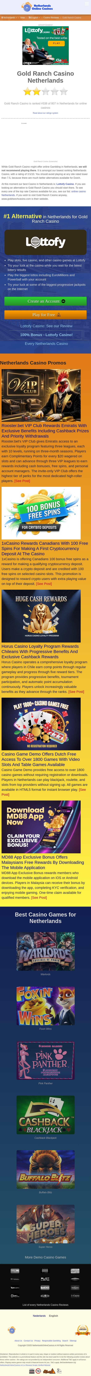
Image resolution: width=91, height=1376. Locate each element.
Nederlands (39, 1316)
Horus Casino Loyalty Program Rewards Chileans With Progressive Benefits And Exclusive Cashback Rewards (40, 651)
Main (22, 17)
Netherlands (9, 17)
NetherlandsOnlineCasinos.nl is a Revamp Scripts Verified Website (25, 1365)
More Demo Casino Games (45, 1257)
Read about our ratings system (45, 113)
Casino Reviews (51, 17)
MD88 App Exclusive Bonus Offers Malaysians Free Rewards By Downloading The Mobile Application (43, 862)
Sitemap (73, 1341)
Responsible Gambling (51, 1341)
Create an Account (48, 302)
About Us (18, 1341)
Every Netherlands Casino (46, 348)
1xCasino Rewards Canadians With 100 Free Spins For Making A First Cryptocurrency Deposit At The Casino (45, 548)
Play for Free (48, 314)
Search (65, 1341)
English (34, 17)
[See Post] (22, 481)
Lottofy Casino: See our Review (46, 331)
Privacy (37, 1341)
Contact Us (28, 1341)
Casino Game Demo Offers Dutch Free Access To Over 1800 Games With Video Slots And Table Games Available (41, 759)
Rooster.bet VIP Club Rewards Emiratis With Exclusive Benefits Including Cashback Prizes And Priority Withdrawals (45, 430)
